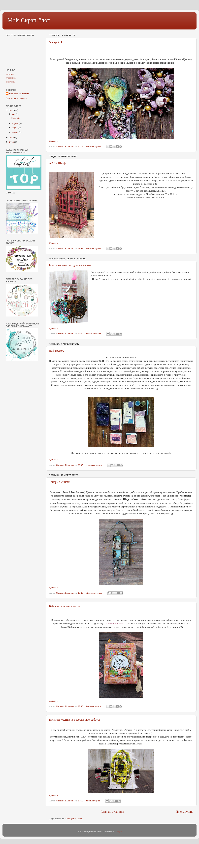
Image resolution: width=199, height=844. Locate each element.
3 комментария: (93, 800)
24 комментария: (94, 333)
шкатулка (10, 81)
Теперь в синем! (59, 482)
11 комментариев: (94, 465)
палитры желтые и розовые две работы (74, 719)
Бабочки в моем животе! (65, 606)
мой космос (56, 350)
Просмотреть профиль (16, 98)
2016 (11, 137)
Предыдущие (184, 811)
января (15, 132)
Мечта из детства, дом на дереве (70, 265)
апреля (15, 123)
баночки (10, 74)
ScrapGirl (55, 42)
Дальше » (53, 141)
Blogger (118, 831)
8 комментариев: (94, 146)
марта (15, 127)
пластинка (11, 78)
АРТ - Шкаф (57, 163)
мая (14, 114)
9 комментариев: (94, 248)
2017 (11, 110)
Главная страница (112, 811)
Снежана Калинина (19, 93)
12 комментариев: (94, 593)
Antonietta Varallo (115, 623)
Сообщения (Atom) (74, 818)
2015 (11, 142)
